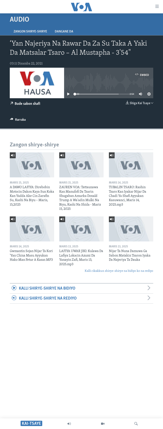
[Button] (18, 121)
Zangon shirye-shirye (30, 31)
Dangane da (64, 31)
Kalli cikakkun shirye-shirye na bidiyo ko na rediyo (119, 271)
